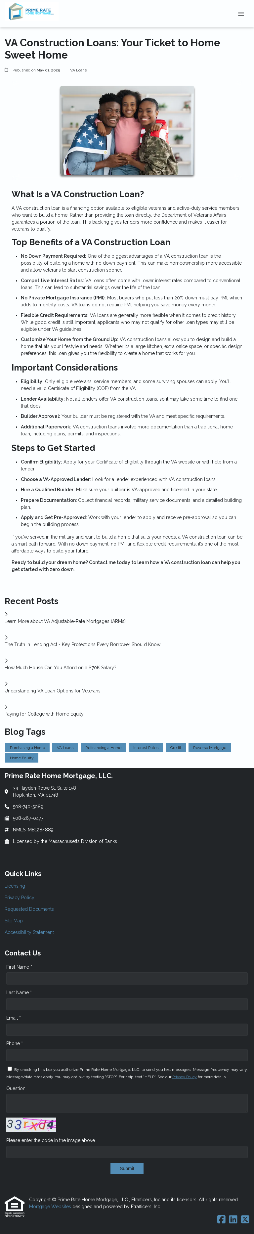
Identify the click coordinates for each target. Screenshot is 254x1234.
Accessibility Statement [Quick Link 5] (29, 932)
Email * (13, 1018)
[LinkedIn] (233, 1220)
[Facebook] (221, 1220)
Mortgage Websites (50, 1206)
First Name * (19, 967)
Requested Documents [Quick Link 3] (29, 909)
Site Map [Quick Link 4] (14, 920)
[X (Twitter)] (245, 1220)
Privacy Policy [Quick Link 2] (19, 897)
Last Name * (19, 992)
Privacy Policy (184, 1077)
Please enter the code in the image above (50, 1140)
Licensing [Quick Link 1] (15, 886)
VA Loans (78, 70)
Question (15, 1088)
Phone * (14, 1043)
